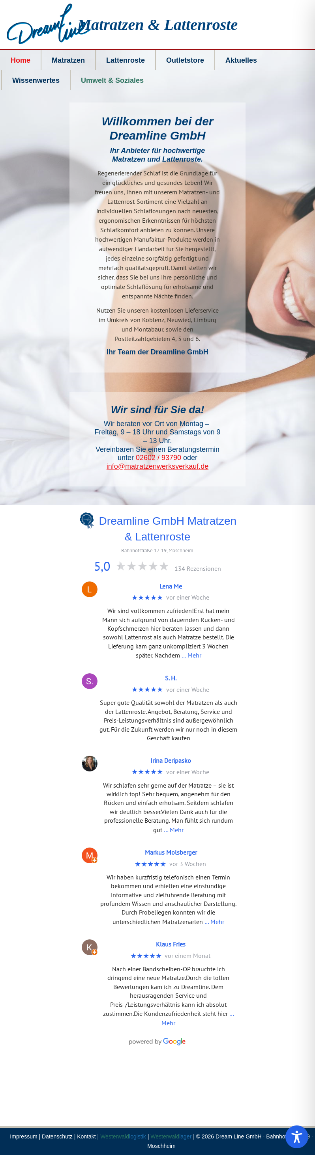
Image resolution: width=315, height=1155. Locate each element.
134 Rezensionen (197, 568)
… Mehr (191, 655)
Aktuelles (241, 60)
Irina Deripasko (170, 760)
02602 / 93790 (158, 458)
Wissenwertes (36, 80)
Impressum (23, 1136)
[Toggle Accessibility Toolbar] (297, 1137)
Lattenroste (125, 60)
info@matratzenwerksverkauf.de (157, 466)
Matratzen (68, 60)
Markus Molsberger (171, 852)
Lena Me (170, 586)
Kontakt (86, 1136)
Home (20, 60)
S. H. (170, 678)
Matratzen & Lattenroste (157, 25)
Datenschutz (57, 1136)
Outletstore (185, 60)
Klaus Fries (171, 944)
